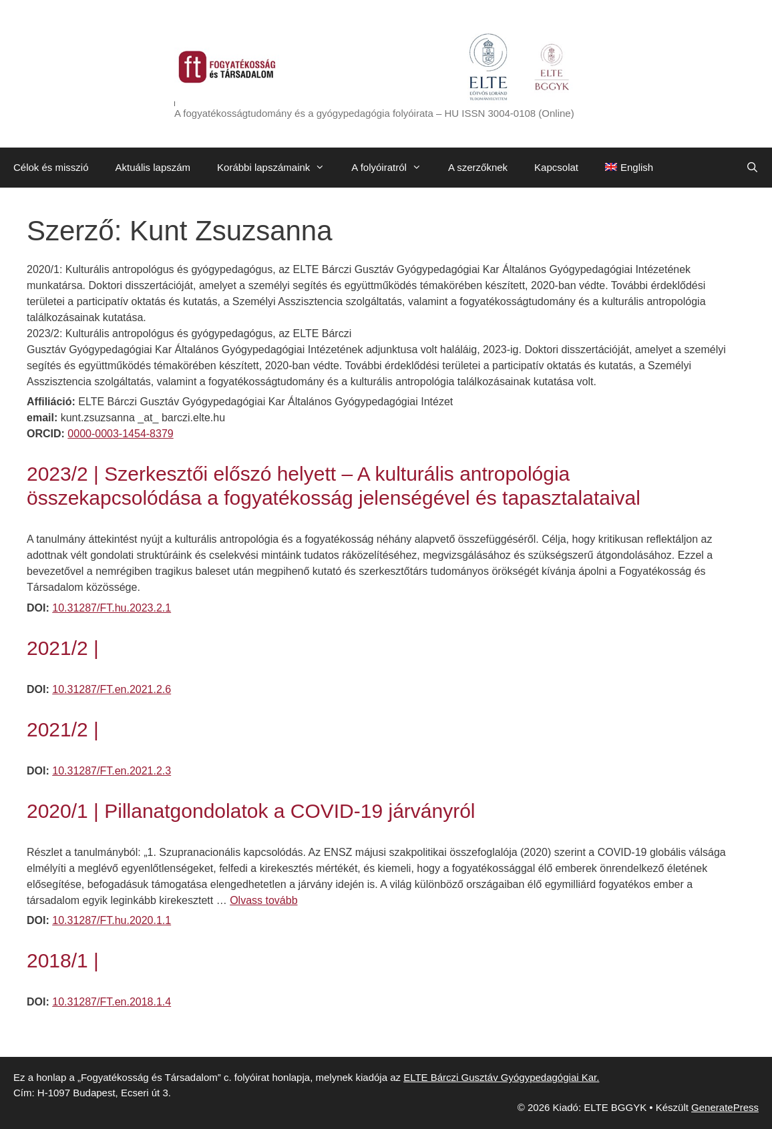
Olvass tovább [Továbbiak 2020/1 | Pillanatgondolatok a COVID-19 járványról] (263, 900)
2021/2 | (63, 648)
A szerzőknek (478, 167)
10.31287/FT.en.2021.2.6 (111, 689)
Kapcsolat (556, 167)
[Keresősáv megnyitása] (752, 168)
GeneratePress (725, 1107)
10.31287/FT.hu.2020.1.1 (111, 920)
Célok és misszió (51, 167)
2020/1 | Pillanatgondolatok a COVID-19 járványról (251, 811)
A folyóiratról (393, 168)
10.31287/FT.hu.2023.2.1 (111, 608)
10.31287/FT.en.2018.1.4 (111, 1001)
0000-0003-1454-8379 (120, 433)
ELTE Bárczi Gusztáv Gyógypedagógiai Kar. (501, 1077)
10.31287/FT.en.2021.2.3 (111, 770)
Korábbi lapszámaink (277, 168)
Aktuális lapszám (153, 167)
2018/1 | (63, 960)
